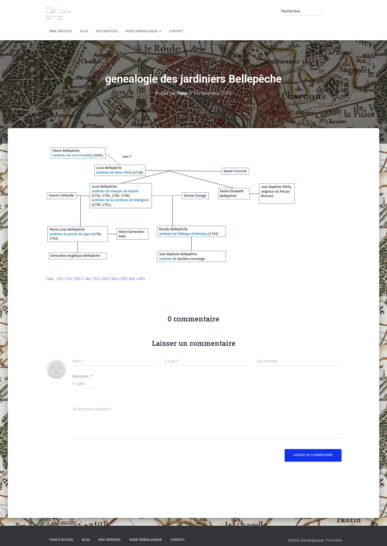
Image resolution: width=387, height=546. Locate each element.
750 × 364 (100, 279)
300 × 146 (82, 279)
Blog (84, 31)
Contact (176, 31)
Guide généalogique (143, 31)
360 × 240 (119, 279)
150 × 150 (64, 279)
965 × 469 (137, 279)
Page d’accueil (61, 31)
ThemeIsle (333, 540)
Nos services (106, 31)
